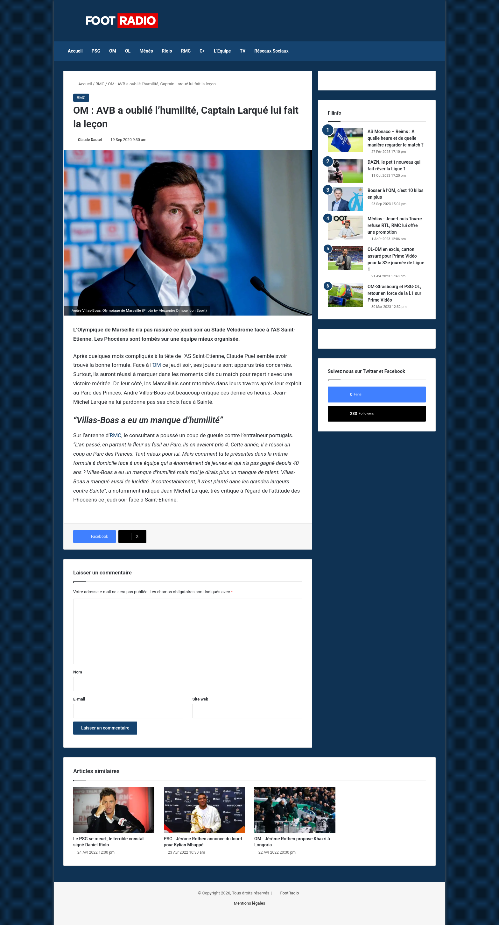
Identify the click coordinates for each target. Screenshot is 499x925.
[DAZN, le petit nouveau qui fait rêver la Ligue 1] (345, 171)
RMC (186, 50)
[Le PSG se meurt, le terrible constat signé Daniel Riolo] (113, 810)
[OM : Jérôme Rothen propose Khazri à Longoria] (294, 810)
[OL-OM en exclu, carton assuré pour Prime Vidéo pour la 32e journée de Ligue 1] (345, 258)
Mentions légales (249, 903)
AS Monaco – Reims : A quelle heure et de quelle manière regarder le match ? (396, 138)
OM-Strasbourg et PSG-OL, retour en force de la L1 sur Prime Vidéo (394, 293)
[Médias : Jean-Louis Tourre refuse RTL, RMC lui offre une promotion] (345, 227)
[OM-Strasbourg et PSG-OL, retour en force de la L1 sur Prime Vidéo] (345, 295)
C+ (202, 50)
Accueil (75, 50)
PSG (96, 50)
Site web (200, 699)
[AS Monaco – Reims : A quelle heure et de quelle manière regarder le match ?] (345, 140)
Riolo (167, 50)
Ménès (146, 50)
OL (127, 50)
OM (112, 50)
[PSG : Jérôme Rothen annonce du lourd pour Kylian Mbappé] (204, 810)
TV (242, 50)
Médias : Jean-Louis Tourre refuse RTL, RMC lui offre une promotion (395, 225)
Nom (77, 672)
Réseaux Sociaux (271, 50)
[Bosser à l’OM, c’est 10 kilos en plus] (345, 199)
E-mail (79, 699)
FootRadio (289, 893)
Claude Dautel (90, 140)
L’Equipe (222, 50)
